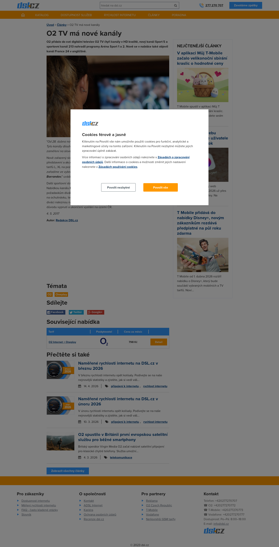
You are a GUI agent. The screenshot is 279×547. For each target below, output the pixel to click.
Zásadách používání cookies (117, 167)
